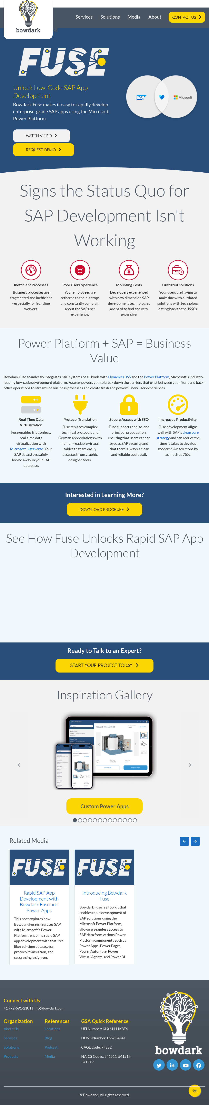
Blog (48, 1038)
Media (134, 17)
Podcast (51, 1047)
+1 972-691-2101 (17, 1008)
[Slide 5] (95, 820)
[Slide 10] (120, 820)
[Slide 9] (115, 820)
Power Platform (156, 377)
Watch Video (39, 136)
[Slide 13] (135, 820)
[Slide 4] (90, 820)
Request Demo (41, 149)
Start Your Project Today (101, 665)
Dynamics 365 (119, 377)
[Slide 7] (105, 820)
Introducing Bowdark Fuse (104, 896)
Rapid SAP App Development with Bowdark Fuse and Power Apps (39, 901)
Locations (52, 1028)
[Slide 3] (85, 820)
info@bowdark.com (48, 1008)
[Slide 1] (75, 820)
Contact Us (184, 17)
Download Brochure (102, 509)
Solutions (110, 17)
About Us (11, 1028)
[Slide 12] (130, 820)
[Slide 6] (100, 820)
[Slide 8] (110, 820)
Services (84, 17)
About (154, 17)
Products (11, 1056)
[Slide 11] (125, 820)
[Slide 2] (80, 820)
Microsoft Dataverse (26, 449)
